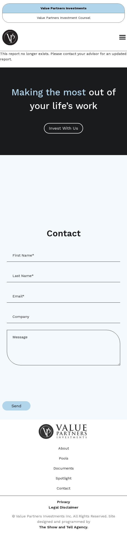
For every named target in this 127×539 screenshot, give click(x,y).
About (63, 448)
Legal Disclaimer (64, 507)
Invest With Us (63, 128)
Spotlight (63, 478)
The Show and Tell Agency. (63, 527)
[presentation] (36, 381)
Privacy (63, 502)
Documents (63, 468)
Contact (63, 488)
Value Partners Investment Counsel (63, 18)
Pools (63, 458)
